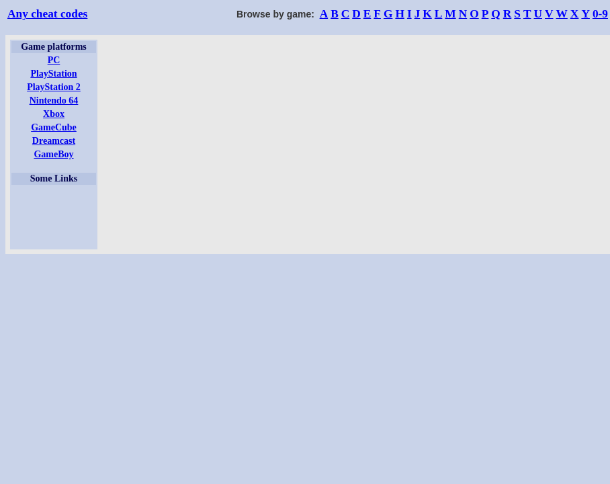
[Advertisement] (53, 217)
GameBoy (53, 154)
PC (54, 60)
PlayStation (53, 74)
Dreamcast (53, 141)
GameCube (54, 127)
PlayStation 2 (54, 87)
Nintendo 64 (54, 100)
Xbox (53, 114)
